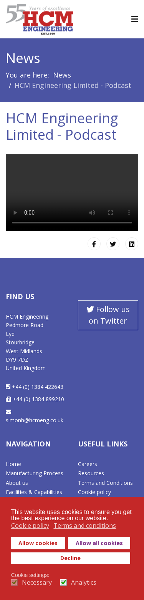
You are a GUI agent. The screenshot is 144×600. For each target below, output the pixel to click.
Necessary (37, 582)
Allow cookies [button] (38, 543)
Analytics (83, 582)
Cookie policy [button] (30, 525)
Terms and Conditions (105, 482)
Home (13, 464)
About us (17, 482)
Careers (87, 464)
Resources (91, 473)
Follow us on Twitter (108, 315)
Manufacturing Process (34, 473)
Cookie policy (94, 492)
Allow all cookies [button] (99, 543)
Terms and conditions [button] (84, 525)
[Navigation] (134, 19)
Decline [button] (70, 558)
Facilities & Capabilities (34, 492)
